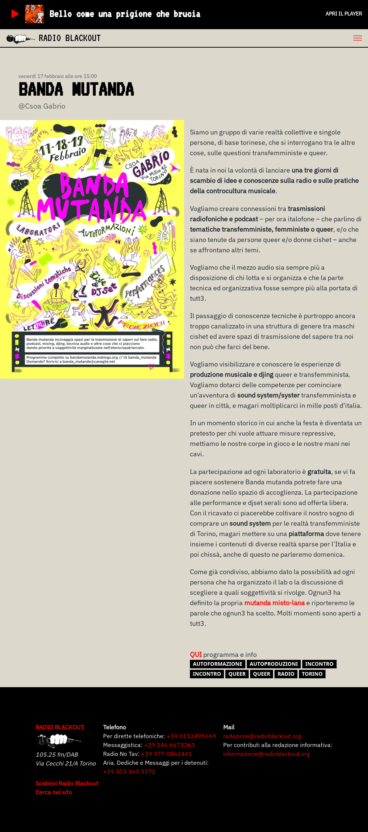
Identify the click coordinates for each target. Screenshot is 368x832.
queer (237, 673)
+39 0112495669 (191, 736)
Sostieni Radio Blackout (66, 783)
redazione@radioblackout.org (262, 736)
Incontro (207, 673)
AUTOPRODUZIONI (274, 663)
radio (285, 673)
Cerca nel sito (53, 792)
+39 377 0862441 (166, 753)
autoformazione (217, 663)
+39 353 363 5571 (129, 771)
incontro (319, 663)
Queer (261, 673)
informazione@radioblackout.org (266, 753)
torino (312, 673)
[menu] (234, 38)
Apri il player (344, 13)
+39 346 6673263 (169, 745)
